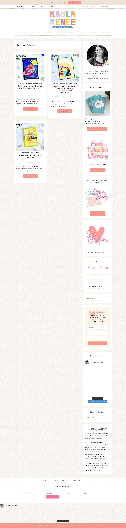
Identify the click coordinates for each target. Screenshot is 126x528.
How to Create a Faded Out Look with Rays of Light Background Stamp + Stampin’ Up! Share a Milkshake (64, 88)
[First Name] (97, 327)
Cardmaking (27, 92)
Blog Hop (20, 92)
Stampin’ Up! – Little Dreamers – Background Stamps (30, 155)
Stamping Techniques (36, 93)
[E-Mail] (90, 493)
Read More (30, 108)
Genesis (59, 525)
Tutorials (30, 95)
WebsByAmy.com (86, 525)
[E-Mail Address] (97, 338)
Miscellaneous (25, 93)
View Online (93, 289)
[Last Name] (97, 333)
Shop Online (101, 289)
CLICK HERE (97, 170)
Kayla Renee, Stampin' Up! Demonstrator (63, 20)
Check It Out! (74, 2)
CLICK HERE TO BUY (97, 129)
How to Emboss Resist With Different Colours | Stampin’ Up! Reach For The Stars (30, 86)
